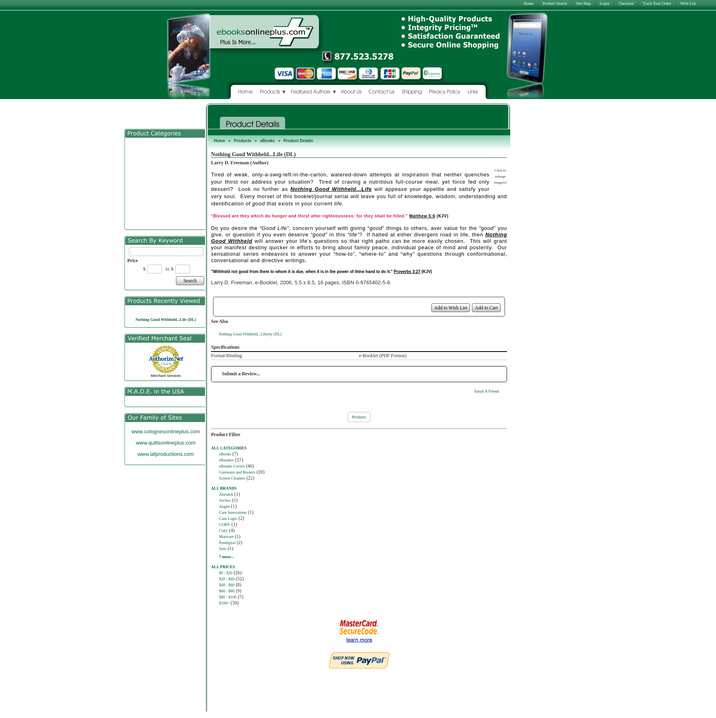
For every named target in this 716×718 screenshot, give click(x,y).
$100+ (224, 603)
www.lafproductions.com (165, 454)
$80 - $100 (227, 597)
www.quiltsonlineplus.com (165, 443)
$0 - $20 (225, 573)
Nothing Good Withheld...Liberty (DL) (250, 334)
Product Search (554, 3)
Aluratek (226, 494)
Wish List (688, 3)
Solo (222, 548)
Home (528, 3)
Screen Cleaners (232, 478)
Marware (226, 536)
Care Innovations (233, 512)
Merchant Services (166, 376)
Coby (223, 530)
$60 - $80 (226, 591)
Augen (224, 506)
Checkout (626, 3)
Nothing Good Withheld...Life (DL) (165, 319)
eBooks (267, 141)
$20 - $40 (226, 579)
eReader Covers (232, 466)
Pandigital (227, 542)
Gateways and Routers (237, 472)
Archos (225, 500)
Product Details (298, 141)
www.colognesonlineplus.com (166, 431)
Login (604, 3)
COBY (224, 524)
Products (242, 141)
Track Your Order (657, 3)
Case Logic (228, 518)
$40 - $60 (226, 585)
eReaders (226, 460)
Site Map (583, 3)
